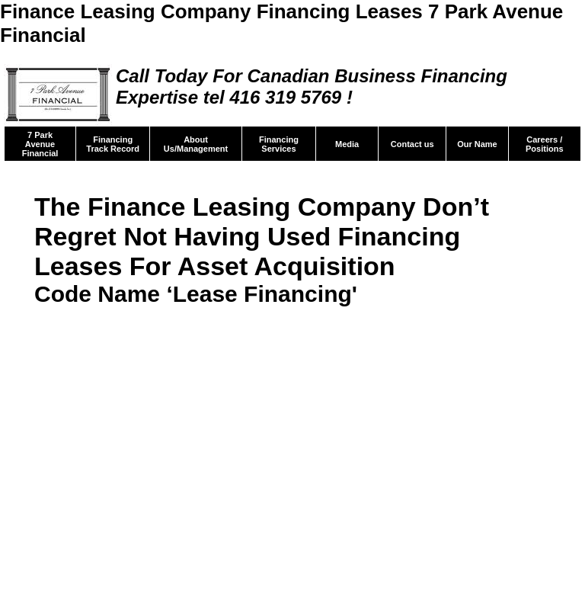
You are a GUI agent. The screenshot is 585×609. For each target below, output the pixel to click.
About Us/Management (196, 144)
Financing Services (279, 144)
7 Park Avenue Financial (40, 144)
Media (347, 144)
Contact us (412, 144)
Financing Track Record (112, 144)
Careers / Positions (545, 144)
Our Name (477, 144)
